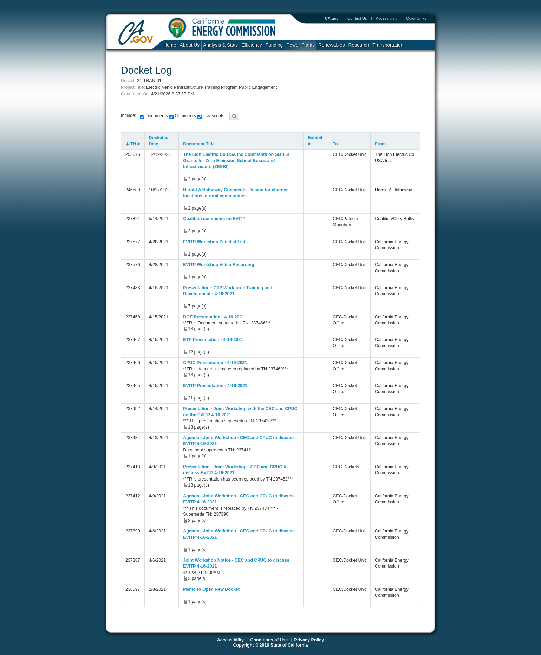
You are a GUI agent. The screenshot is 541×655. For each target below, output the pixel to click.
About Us (190, 45)
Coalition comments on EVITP (214, 218)
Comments (185, 115)
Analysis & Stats (220, 45)
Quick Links (416, 18)
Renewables (331, 45)
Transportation (387, 45)
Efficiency (251, 45)
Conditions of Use (269, 639)
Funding (274, 45)
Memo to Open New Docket (211, 589)
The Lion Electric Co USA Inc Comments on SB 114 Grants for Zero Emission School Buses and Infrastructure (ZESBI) (236, 160)
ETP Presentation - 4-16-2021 (213, 339)
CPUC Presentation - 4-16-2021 (215, 362)
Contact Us (357, 18)
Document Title (199, 143)
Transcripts (213, 115)
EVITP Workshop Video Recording (218, 264)
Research (358, 45)
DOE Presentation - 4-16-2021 (213, 317)
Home (169, 45)
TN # (135, 143)
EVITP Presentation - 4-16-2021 (215, 385)
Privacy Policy (309, 639)
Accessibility (386, 18)
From (380, 143)
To (335, 143)
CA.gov (332, 18)
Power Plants (300, 45)
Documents (156, 115)
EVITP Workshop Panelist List (214, 241)
